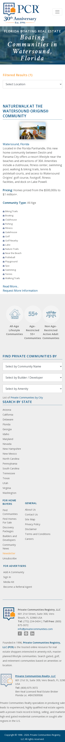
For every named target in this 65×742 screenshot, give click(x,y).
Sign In (7, 577)
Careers (29, 539)
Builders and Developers (10, 538)
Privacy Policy (32, 524)
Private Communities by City (27, 397)
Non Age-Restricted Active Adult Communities (50, 323)
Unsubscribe (10, 558)
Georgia (7, 429)
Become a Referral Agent (17, 586)
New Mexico (10, 453)
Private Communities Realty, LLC (35, 676)
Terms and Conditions (37, 534)
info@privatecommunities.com (35, 629)
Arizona (7, 409)
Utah (5, 483)
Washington (9, 492)
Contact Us (31, 514)
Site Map (30, 519)
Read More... (11, 286)
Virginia (7, 488)
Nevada (7, 444)
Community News (9, 546)
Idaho (6, 434)
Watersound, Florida (16, 144)
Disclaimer (31, 529)
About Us (30, 509)
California (8, 414)
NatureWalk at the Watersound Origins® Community (26, 111)
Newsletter (9, 553)
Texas (6, 478)
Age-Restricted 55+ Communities (32, 323)
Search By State (17, 401)
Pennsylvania (10, 463)
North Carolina (11, 458)
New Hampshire (12, 448)
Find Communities (10, 512)
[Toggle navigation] (57, 11)
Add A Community (13, 572)
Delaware (8, 419)
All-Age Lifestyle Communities (14, 321)
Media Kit (8, 582)
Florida (6, 424)
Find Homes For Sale (9, 520)
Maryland (8, 439)
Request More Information (20, 290)
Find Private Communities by (30, 356)
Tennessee (9, 473)
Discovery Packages (8, 529)
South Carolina (11, 468)
